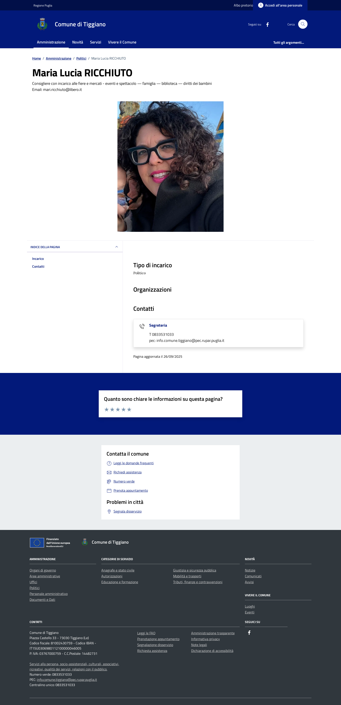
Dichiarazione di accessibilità (212, 650)
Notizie (250, 570)
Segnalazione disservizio (155, 644)
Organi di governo (43, 570)
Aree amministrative (45, 576)
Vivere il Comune (122, 42)
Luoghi (250, 606)
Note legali (199, 644)
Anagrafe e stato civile (117, 570)
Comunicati (253, 576)
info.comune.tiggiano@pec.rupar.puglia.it (67, 679)
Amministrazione (51, 42)
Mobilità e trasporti (187, 576)
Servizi (95, 42)
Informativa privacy (205, 639)
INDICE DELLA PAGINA (74, 246)
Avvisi (249, 582)
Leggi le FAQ (146, 633)
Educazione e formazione (119, 582)
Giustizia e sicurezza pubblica (194, 570)
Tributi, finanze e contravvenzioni (197, 582)
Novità (77, 42)
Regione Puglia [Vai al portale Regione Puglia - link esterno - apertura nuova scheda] (42, 5)
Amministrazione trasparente (213, 633)
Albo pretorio (243, 5)
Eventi (249, 612)
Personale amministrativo (49, 593)
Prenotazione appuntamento (158, 639)
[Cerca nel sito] (303, 24)
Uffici (33, 582)
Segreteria (158, 325)
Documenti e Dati (42, 599)
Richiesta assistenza (152, 650)
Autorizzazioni (111, 576)
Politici (35, 587)
